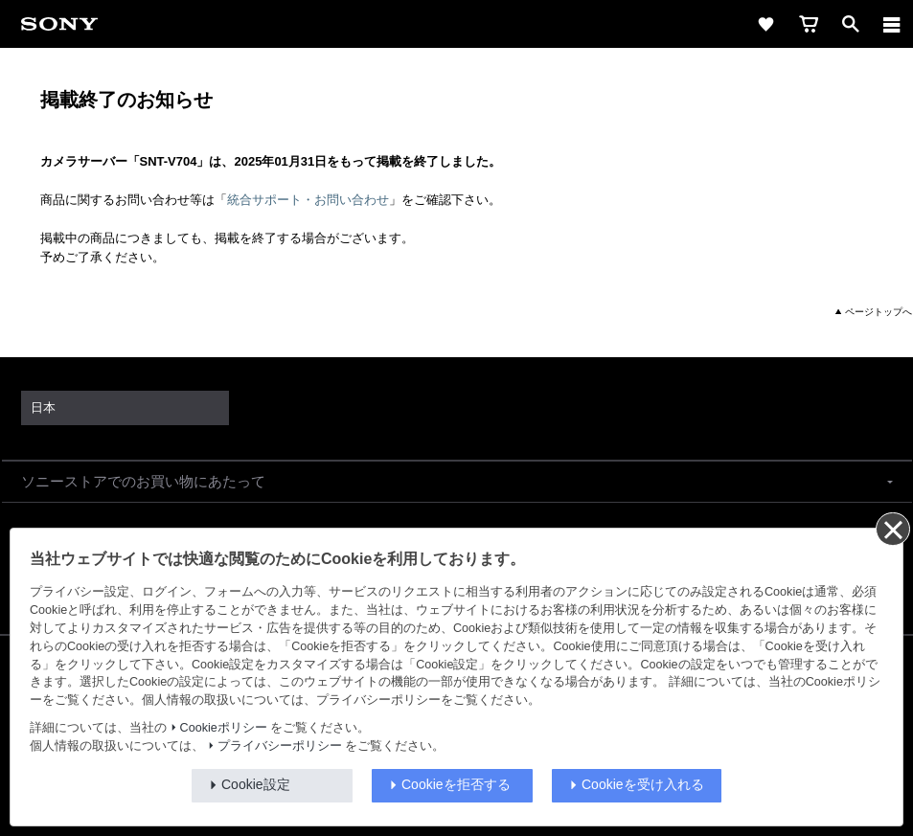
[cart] (808, 24)
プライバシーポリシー (279, 746)
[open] (851, 24)
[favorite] (766, 24)
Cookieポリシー (223, 727)
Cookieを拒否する (456, 784)
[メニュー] (892, 24)
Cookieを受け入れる (643, 784)
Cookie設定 (255, 784)
